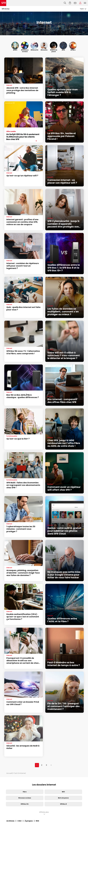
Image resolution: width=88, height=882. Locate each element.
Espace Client (80, 3)
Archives (10, 821)
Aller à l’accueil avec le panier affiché (70, 3)
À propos (29, 821)
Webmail (75, 3)
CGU (19, 821)
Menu (85, 3)
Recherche (64, 3)
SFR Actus (5, 9)
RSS (37, 821)
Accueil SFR (3, 3)
